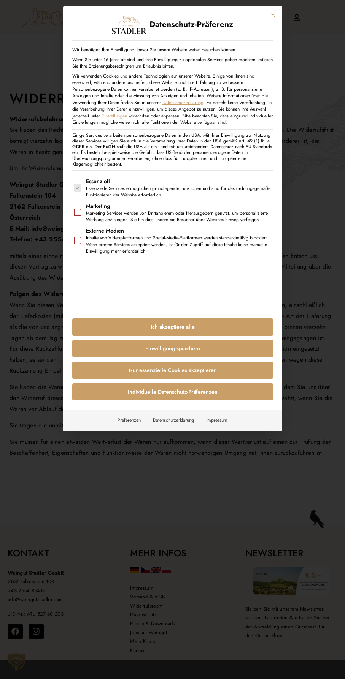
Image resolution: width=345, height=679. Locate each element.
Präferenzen (129, 416)
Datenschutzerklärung (183, 99)
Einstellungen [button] (114, 112)
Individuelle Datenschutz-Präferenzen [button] (173, 388)
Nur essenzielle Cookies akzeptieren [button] (173, 366)
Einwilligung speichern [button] (172, 345)
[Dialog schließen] (273, 12)
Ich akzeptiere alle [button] (173, 323)
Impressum (216, 416)
